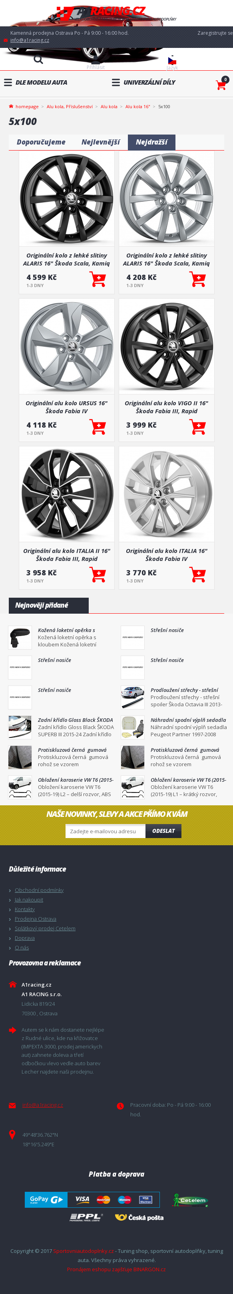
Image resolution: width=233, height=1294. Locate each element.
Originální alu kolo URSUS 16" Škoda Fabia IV (67, 407)
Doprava (25, 937)
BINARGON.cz (149, 1269)
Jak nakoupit (29, 899)
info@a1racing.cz (29, 40)
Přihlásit (96, 67)
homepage (27, 105)
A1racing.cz (117, 13)
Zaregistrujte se (215, 33)
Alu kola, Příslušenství (70, 106)
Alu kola (109, 106)
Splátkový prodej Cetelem (45, 928)
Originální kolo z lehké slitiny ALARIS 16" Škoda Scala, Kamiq (66, 259)
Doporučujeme (41, 142)
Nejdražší (151, 142)
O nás (22, 947)
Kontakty (25, 909)
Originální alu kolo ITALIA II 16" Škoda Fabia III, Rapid (66, 555)
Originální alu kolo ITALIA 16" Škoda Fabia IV (166, 555)
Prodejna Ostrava (35, 918)
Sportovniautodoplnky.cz (83, 1250)
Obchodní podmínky (39, 890)
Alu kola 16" (137, 106)
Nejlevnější (101, 142)
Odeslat (163, 830)
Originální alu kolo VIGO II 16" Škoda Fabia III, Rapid (166, 407)
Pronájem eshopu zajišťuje (99, 1269)
